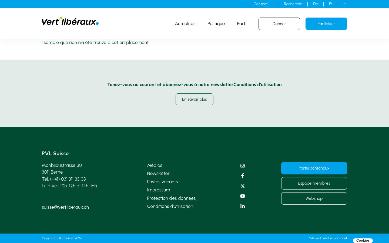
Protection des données (171, 198)
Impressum (158, 190)
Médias (154, 165)
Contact (260, 4)
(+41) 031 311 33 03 (68, 179)
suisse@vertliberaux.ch (65, 207)
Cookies (363, 240)
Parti (242, 23)
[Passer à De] (315, 4)
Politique (216, 23)
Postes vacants (162, 181)
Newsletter (158, 173)
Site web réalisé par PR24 (328, 238)
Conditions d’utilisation (170, 206)
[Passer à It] (344, 4)
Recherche (293, 4)
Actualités (185, 23)
